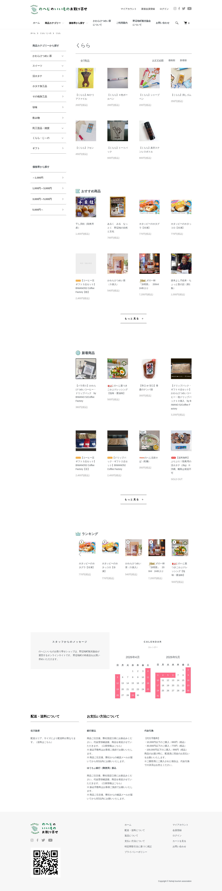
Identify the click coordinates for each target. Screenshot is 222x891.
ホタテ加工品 (40, 86)
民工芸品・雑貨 (41, 128)
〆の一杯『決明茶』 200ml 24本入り (150, 284)
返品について (141, 835)
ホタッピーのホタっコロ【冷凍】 (110, 567)
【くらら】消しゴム (181, 95)
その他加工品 (40, 96)
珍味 (35, 107)
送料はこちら (44, 742)
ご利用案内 (122, 23)
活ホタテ (37, 76)
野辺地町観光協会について (142, 23)
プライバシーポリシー (145, 852)
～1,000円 (38, 177)
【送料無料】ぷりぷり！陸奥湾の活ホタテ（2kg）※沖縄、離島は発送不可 (181, 465)
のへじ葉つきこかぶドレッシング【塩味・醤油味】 (117, 389)
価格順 (171, 60)
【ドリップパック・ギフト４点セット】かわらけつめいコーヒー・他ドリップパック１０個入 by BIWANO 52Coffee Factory (181, 397)
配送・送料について (144, 830)
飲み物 (36, 117)
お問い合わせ (162, 23)
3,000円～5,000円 (42, 199)
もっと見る (132, 318)
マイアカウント (129, 9)
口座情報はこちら (112, 746)
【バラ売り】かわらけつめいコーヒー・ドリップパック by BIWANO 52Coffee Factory (86, 393)
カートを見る (182, 841)
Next (186, 552)
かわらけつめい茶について (102, 23)
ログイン (164, 9)
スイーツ (37, 65)
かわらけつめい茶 (42, 56)
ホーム (36, 23)
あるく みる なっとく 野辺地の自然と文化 (117, 228)
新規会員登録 (148, 9)
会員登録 (180, 830)
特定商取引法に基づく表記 (147, 846)
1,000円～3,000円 (42, 188)
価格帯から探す (77, 23)
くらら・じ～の (47, 33)
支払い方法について (144, 841)
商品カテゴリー (53, 23)
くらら (62, 33)
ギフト (36, 148)
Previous (81, 552)
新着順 (183, 60)
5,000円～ (38, 209)
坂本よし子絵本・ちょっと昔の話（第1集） (181, 284)
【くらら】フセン (85, 147)
